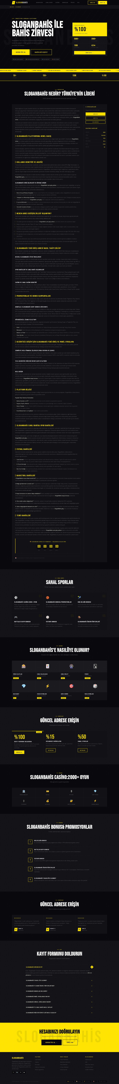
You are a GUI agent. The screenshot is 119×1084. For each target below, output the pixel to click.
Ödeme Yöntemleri (40, 1067)
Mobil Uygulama (39, 1069)
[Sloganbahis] (20, 2)
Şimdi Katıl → (90, 52)
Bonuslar (65, 2)
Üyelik (73, 2)
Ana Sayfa (12, 6)
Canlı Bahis (49, 2)
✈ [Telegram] (20, 1072)
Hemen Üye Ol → (52, 1042)
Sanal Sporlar (63, 1069)
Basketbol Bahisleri (65, 1062)
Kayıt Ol (102, 2)
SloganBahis (18, 6)
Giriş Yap (92, 2)
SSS (78, 2)
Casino (57, 2)
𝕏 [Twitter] (13, 1072)
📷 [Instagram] (17, 1072)
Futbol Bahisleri (64, 1059)
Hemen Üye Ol (21, 52)
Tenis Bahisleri (64, 1064)
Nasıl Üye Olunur (89, 1064)
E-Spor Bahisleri (64, 1067)
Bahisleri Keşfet (41, 52)
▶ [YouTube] (24, 1072)
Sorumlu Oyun (89, 1067)
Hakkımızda (39, 2)
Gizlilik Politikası (89, 1069)
